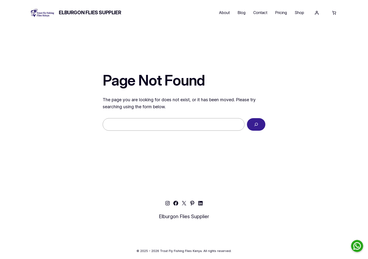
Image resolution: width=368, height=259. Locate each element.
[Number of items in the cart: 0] (334, 13)
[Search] (256, 124)
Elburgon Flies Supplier (90, 12)
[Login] (317, 13)
